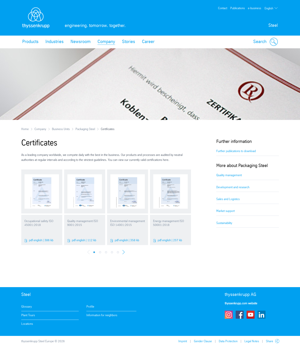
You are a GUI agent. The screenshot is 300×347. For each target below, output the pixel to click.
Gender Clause (203, 341)
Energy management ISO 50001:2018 (168, 223)
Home (25, 129)
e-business (254, 8)
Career (148, 42)
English (269, 8)
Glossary (26, 306)
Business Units (61, 129)
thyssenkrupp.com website (241, 303)
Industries (54, 42)
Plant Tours (28, 315)
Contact (222, 8)
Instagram (229, 315)
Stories (128, 42)
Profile (90, 306)
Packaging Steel (85, 129)
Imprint (182, 341)
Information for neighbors (101, 315)
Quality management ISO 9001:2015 (82, 223)
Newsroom (80, 42)
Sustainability (224, 223)
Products (30, 42)
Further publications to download (236, 151)
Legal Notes (251, 341)
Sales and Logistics (228, 199)
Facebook (240, 315)
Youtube (251, 315)
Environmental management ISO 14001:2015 (127, 223)
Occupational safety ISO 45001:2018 (38, 223)
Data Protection (228, 341)
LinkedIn (261, 315)
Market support (225, 211)
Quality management (229, 175)
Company (106, 42)
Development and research (232, 187)
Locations (27, 324)
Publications (237, 8)
